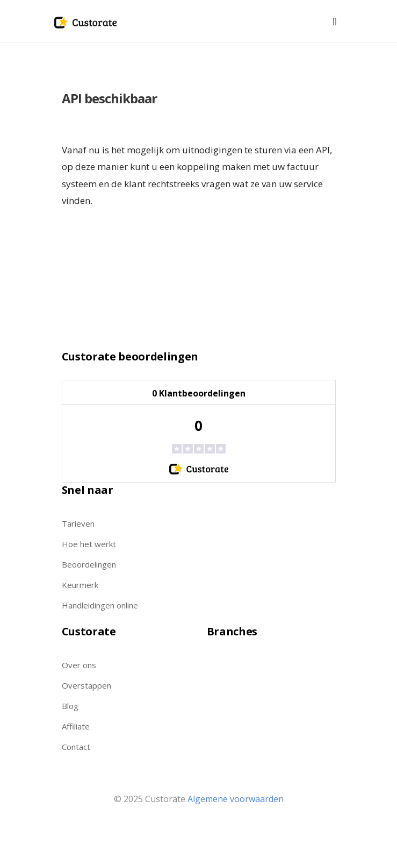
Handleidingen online (100, 605)
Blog (70, 705)
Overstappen (86, 685)
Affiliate (76, 726)
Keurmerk (80, 584)
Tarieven (78, 523)
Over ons (79, 665)
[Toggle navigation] (334, 21)
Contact (76, 746)
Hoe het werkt (89, 544)
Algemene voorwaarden (235, 799)
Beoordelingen (89, 564)
